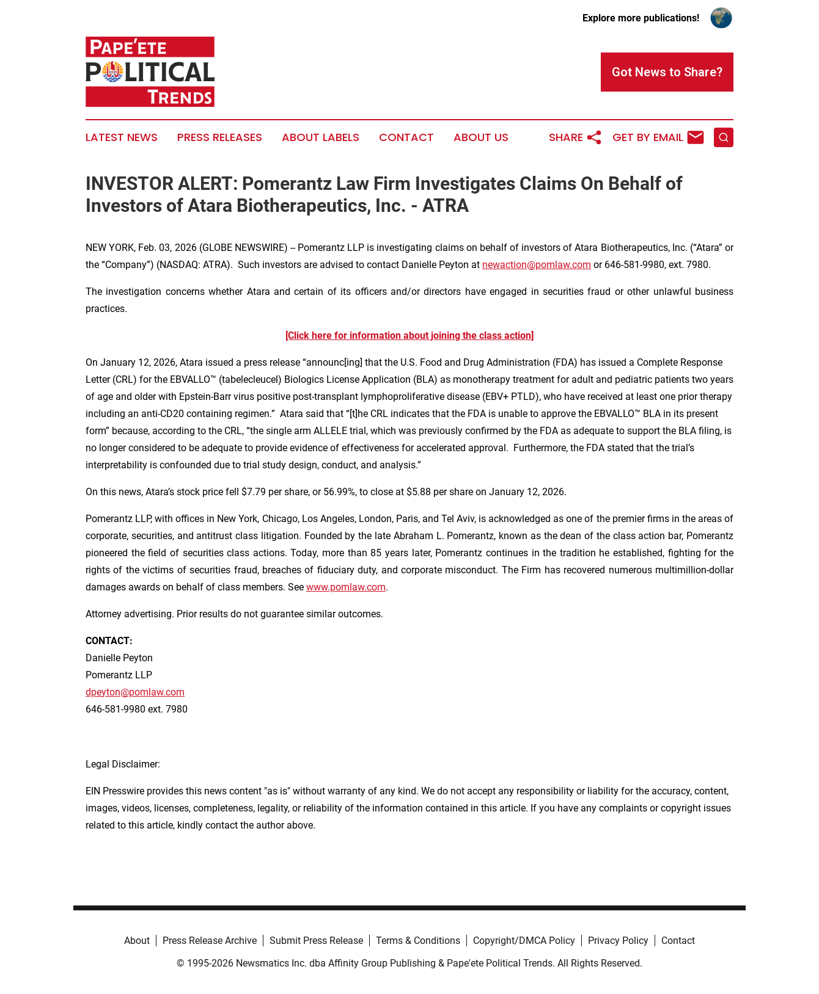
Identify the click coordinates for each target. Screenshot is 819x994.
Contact (406, 137)
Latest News (122, 137)
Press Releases (219, 137)
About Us (481, 137)
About (137, 940)
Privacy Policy (618, 940)
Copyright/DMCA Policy (524, 940)
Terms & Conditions (418, 940)
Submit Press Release (316, 940)
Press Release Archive (210, 940)
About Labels (320, 137)
